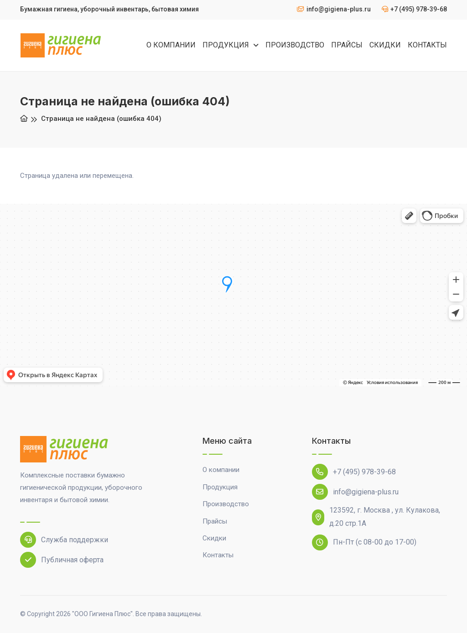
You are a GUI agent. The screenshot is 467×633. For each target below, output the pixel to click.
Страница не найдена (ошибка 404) (101, 118)
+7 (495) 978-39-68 (354, 472)
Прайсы (214, 521)
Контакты (218, 555)
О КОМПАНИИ (171, 45)
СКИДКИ (385, 45)
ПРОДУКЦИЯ (226, 45)
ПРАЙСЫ (347, 45)
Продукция (220, 487)
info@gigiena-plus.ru (355, 492)
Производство (225, 504)
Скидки (214, 538)
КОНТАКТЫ (427, 45)
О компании (220, 470)
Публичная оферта (62, 560)
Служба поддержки (64, 540)
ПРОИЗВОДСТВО (294, 45)
